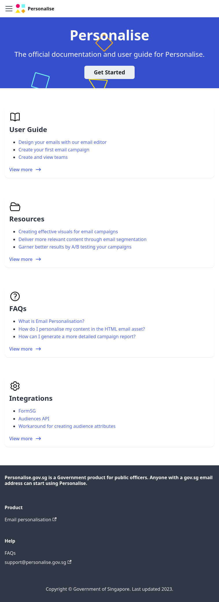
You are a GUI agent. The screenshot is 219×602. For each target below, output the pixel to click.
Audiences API (33, 418)
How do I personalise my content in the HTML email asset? (81, 329)
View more (25, 169)
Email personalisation (31, 519)
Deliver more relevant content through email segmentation (82, 239)
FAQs (10, 553)
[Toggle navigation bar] (9, 8)
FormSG (27, 411)
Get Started (109, 72)
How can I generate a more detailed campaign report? (77, 336)
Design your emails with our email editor (62, 142)
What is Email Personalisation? (51, 321)
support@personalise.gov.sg (38, 562)
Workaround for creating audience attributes (67, 426)
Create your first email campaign (53, 149)
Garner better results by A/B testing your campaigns (74, 247)
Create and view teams (43, 157)
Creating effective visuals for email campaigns (68, 231)
